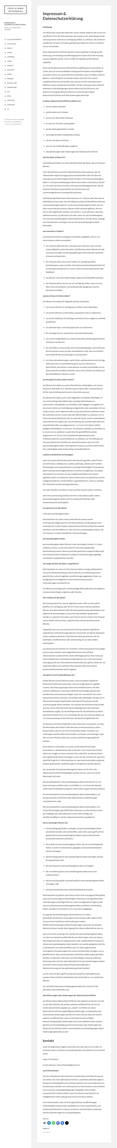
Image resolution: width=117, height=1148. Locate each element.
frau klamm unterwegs (16, 9)
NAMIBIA (10, 79)
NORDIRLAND (12, 87)
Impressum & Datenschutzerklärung (15, 24)
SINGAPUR (10, 100)
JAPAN (9, 61)
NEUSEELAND (12, 83)
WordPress (18, 122)
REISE (9, 96)
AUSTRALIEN (11, 44)
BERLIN (9, 48)
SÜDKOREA (11, 105)
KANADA (10, 65)
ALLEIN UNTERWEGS (14, 39)
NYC (8, 92)
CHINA (9, 52)
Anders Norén (16, 124)
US (8, 109)
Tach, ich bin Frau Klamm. (12, 28)
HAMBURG (10, 57)
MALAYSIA (10, 70)
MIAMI (9, 74)
